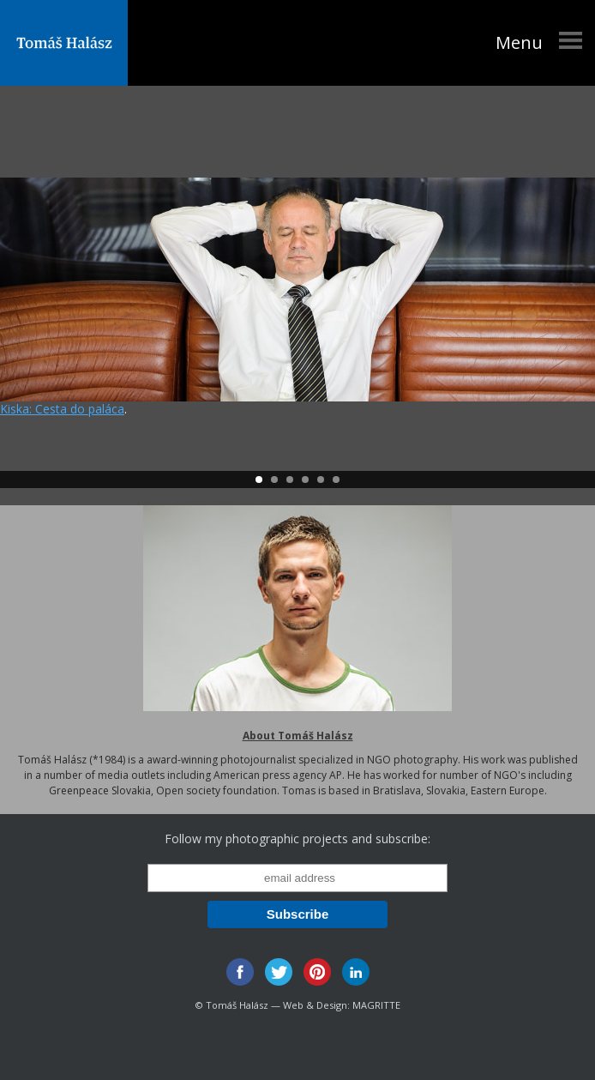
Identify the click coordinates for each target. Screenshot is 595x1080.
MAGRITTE (376, 1005)
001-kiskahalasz (297, 289)
